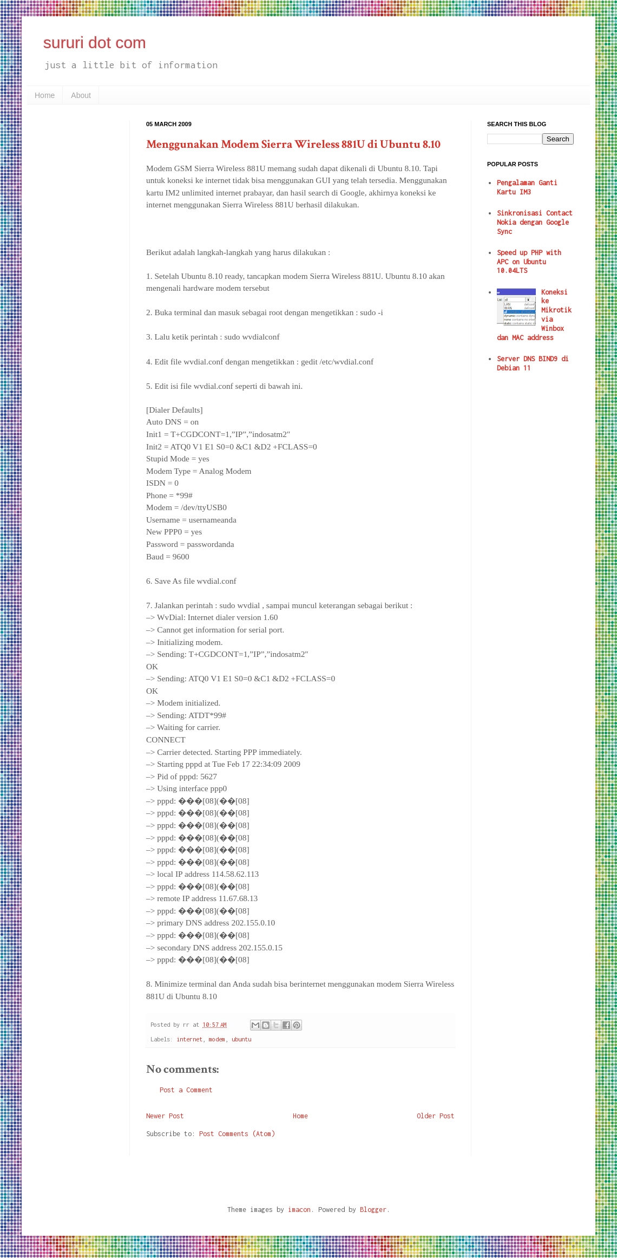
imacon (299, 1209)
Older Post (436, 1116)
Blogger (373, 1209)
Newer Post (165, 1116)
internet (189, 1038)
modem (217, 1038)
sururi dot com (94, 42)
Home (45, 95)
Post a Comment (186, 1090)
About (81, 95)
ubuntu (241, 1038)
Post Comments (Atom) (237, 1134)
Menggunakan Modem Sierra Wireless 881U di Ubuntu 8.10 (293, 144)
